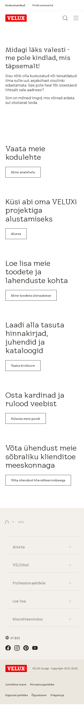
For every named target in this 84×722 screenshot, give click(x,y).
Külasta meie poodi (25, 419)
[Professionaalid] (42, 5)
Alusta (16, 234)
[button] (7, 522)
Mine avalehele (23, 172)
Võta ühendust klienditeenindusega (38, 480)
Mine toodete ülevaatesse (31, 296)
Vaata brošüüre (23, 366)
